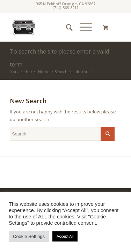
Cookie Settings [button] (29, 236)
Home (44, 71)
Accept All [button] (65, 236)
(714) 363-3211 (65, 7)
